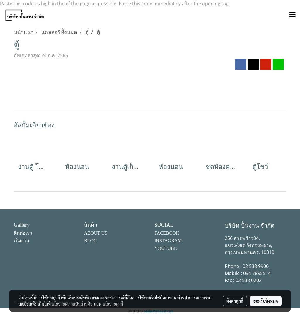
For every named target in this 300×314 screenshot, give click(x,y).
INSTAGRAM (168, 240)
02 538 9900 (256, 266)
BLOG (90, 240)
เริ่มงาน (21, 240)
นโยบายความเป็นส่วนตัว (72, 303)
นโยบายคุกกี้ (113, 303)
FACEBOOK (166, 233)
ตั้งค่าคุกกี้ (234, 300)
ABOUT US (95, 233)
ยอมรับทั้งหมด (265, 300)
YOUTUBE (165, 248)
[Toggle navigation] (292, 15)
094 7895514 (257, 273)
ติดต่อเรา (23, 233)
